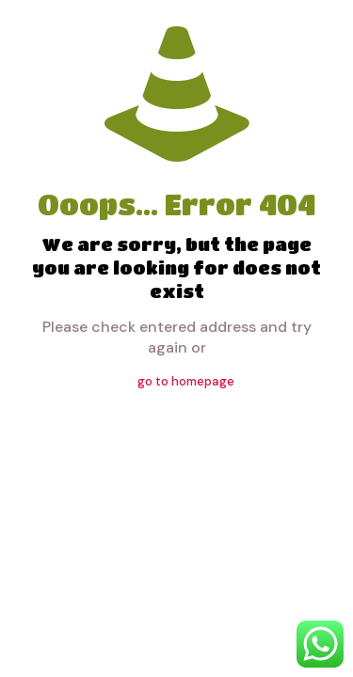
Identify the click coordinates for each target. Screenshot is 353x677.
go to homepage (185, 381)
